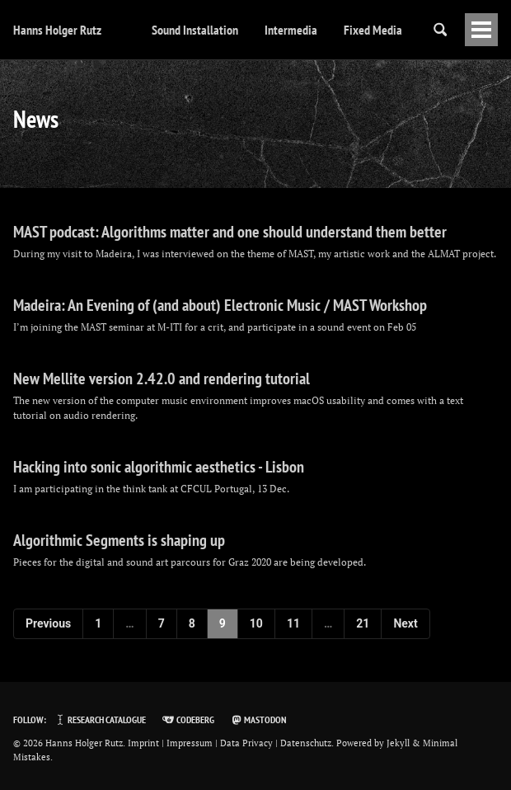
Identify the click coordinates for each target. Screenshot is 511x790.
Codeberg (187, 719)
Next (405, 623)
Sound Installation (195, 29)
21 (362, 623)
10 (256, 623)
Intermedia (291, 29)
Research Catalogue (100, 719)
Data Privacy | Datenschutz (275, 743)
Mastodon (258, 719)
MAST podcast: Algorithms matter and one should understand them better (230, 231)
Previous (48, 623)
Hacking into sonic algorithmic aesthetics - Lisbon (158, 466)
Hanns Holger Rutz (57, 29)
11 (293, 623)
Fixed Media (373, 29)
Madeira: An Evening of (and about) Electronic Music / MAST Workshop (220, 305)
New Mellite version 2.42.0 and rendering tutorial (161, 378)
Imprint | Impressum (170, 743)
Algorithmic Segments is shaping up (119, 540)
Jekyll (398, 743)
